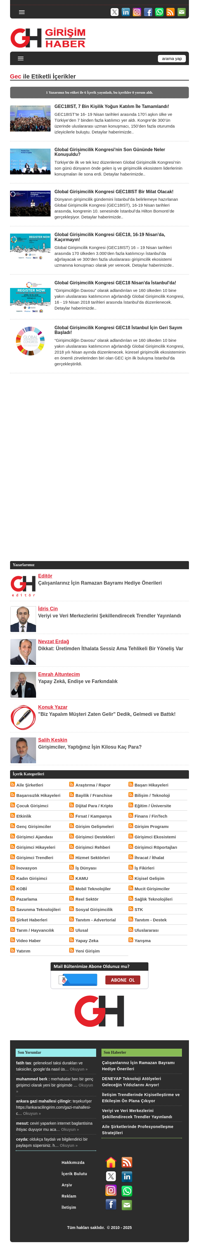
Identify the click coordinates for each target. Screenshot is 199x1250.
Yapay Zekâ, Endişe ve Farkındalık (78, 681)
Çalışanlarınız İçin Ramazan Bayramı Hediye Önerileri (100, 583)
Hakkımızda (72, 1162)
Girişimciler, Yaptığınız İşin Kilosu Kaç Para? (90, 747)
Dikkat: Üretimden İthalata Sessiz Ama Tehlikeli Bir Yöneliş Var (110, 648)
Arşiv (66, 1185)
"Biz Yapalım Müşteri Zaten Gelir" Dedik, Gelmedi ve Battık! (107, 714)
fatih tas (23, 1063)
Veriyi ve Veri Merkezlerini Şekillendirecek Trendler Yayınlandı (109, 616)
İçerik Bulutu (74, 1173)
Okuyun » (79, 1069)
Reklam (68, 1196)
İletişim (68, 1207)
